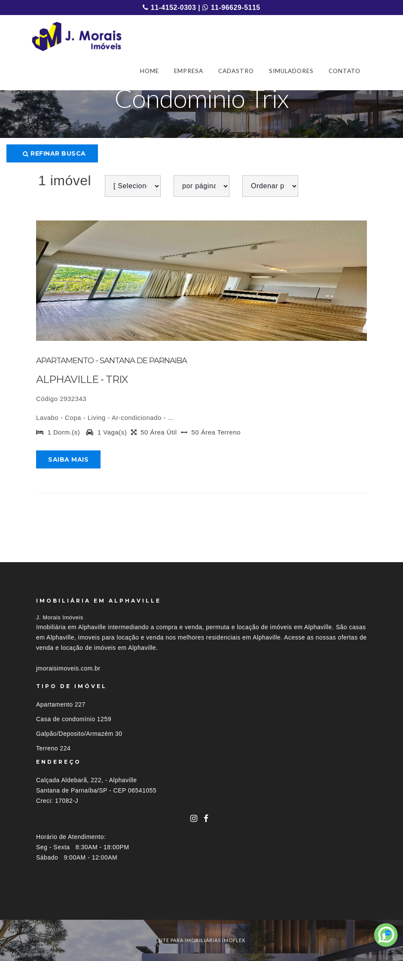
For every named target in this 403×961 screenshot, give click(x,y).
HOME (149, 70)
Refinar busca (54, 153)
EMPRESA (188, 70)
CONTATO (344, 70)
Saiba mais (68, 459)
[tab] (201, 904)
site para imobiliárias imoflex (201, 940)
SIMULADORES (291, 70)
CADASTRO (236, 70)
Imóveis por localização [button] (71, 904)
